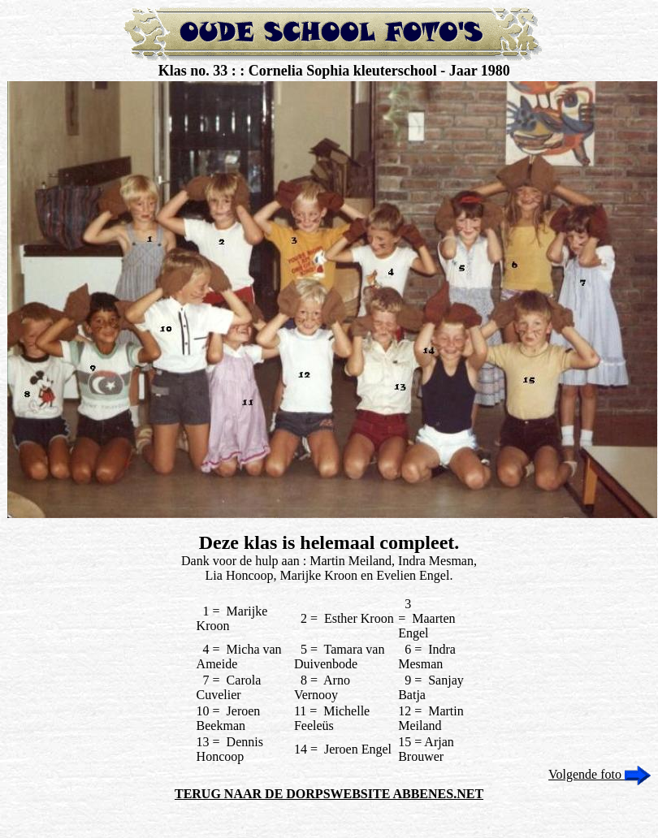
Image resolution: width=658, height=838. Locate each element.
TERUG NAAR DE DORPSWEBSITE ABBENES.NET (329, 794)
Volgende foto (599, 774)
